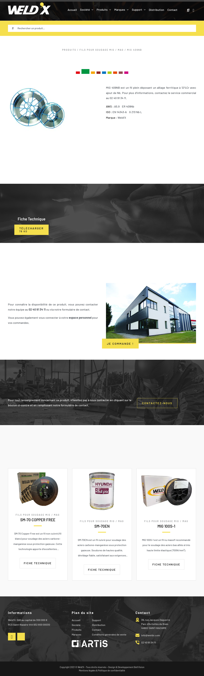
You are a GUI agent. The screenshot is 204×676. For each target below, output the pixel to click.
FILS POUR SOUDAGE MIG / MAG (102, 49)
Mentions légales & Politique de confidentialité (102, 670)
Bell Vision (139, 667)
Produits (69, 49)
